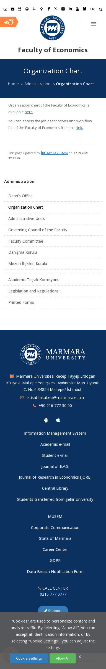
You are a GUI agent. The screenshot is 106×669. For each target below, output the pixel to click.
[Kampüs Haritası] (41, 9)
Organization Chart (25, 207)
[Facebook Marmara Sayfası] (48, 9)
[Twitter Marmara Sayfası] (55, 9)
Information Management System (55, 433)
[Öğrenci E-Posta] (5, 9)
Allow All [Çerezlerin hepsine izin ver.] (62, 658)
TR (92, 8)
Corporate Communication (55, 527)
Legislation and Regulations (33, 291)
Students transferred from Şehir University (55, 499)
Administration (37, 83)
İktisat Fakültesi (54, 153)
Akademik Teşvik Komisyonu (34, 279)
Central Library (55, 488)
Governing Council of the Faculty (37, 229)
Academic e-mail (55, 444)
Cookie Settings (29, 658)
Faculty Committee (25, 241)
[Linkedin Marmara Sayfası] (70, 9)
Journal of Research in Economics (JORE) (55, 477)
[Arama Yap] (100, 9)
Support (53, 610)
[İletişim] (34, 9)
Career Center (55, 549)
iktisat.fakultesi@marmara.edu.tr (55, 397)
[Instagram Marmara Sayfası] (63, 9)
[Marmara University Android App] (46, 420)
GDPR (55, 560)
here (29, 111)
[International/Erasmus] (27, 9)
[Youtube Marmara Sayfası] (77, 9)
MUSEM (55, 516)
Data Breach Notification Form (55, 571)
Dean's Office (20, 195)
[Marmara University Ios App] (58, 420)
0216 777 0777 (53, 594)
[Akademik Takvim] (19, 9)
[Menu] (93, 21)
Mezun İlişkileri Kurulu (27, 263)
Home (13, 83)
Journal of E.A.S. (55, 466)
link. (79, 127)
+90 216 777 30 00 (55, 405)
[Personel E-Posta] (12, 9)
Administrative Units (26, 218)
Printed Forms (21, 302)
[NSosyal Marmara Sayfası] (84, 9)
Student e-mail (55, 455)
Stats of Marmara (55, 538)
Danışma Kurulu (22, 252)
